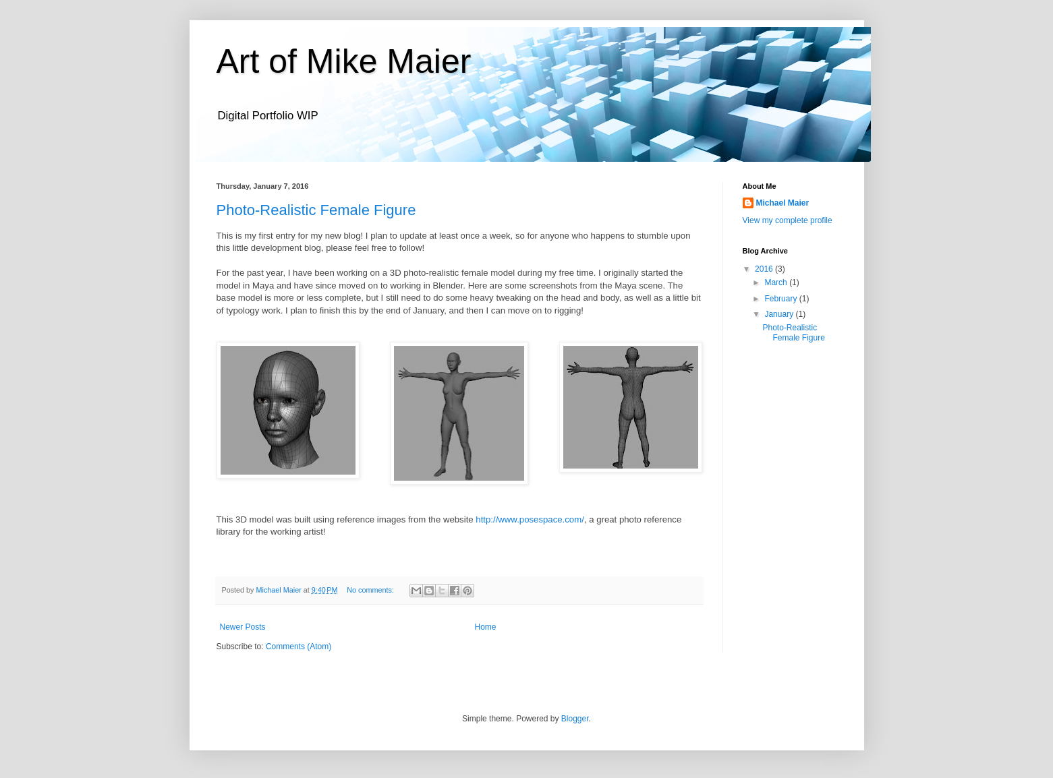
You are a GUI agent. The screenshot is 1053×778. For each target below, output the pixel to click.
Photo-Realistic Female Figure (316, 210)
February (781, 298)
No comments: (371, 590)
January (779, 314)
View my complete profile (787, 220)
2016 (765, 269)
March (776, 282)
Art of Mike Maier (344, 61)
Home (485, 627)
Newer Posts (243, 627)
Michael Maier (782, 203)
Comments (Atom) (298, 646)
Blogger (575, 718)
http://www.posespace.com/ (530, 519)
